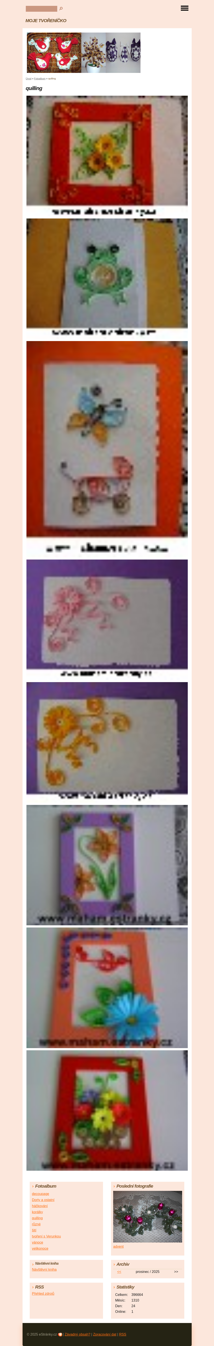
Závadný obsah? (77, 1334)
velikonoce (40, 1248)
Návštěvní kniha (44, 1269)
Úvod (28, 78)
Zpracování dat (104, 1334)
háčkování (40, 1206)
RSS (122, 1334)
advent (118, 1246)
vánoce (37, 1242)
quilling (37, 1218)
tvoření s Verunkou (46, 1236)
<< (119, 1272)
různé (36, 1224)
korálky (37, 1212)
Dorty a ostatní (43, 1200)
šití (34, 1230)
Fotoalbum (40, 78)
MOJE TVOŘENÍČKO (46, 20)
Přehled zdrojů (43, 1293)
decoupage (40, 1194)
